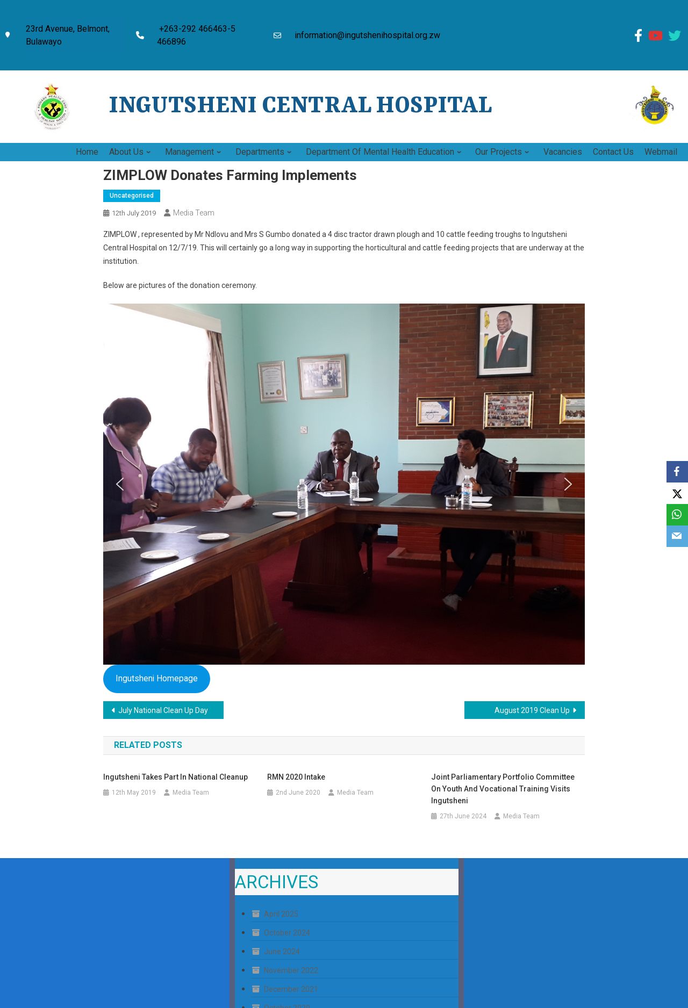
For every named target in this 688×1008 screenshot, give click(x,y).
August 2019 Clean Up (532, 710)
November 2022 (291, 970)
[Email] (677, 536)
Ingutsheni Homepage (157, 678)
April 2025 (281, 914)
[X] (677, 493)
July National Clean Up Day (163, 710)
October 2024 (287, 932)
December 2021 (291, 989)
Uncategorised (132, 195)
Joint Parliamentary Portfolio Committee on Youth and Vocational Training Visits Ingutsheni (503, 789)
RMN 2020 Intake (296, 777)
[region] (344, 484)
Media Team (193, 212)
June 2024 (282, 951)
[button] (119, 484)
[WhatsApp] (677, 514)
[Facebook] (677, 472)
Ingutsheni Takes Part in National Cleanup (175, 777)
